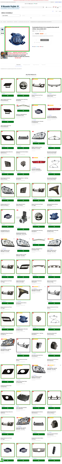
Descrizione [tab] (18, 64)
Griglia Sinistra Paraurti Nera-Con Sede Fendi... (6, 386)
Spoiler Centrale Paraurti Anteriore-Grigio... (51, 281)
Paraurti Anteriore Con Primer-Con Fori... (53, 308)
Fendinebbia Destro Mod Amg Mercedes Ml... (37, 231)
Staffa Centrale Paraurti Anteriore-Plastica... (51, 412)
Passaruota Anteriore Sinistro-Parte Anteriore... (37, 412)
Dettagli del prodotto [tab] (26, 64)
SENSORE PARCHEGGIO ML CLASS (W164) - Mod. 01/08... (21, 234)
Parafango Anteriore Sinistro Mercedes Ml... (52, 205)
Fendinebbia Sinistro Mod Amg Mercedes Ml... (21, 100)
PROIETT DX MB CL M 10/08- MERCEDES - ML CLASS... (21, 255)
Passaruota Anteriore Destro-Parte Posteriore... (52, 434)
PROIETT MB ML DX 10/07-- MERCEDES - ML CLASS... (5, 251)
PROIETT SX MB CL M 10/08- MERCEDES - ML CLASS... (37, 148)
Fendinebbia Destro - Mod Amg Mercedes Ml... (37, 334)
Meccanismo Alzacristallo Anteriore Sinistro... (52, 334)
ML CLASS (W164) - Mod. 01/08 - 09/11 (36, 97)
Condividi (34, 46)
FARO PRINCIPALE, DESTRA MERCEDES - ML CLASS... (52, 369)
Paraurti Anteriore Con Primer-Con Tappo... (37, 205)
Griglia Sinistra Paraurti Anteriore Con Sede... (20, 281)
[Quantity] (36, 40)
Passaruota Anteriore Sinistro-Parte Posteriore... (53, 360)
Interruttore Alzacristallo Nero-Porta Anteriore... (37, 356)
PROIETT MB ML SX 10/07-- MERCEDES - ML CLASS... (52, 251)
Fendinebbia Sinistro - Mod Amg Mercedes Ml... (22, 179)
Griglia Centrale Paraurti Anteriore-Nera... (51, 96)
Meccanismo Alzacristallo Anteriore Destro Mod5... (52, 179)
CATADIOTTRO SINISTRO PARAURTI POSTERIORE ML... (52, 117)
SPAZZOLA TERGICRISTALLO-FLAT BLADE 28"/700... (21, 115)
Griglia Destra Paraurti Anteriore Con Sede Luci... (7, 334)
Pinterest (42, 46)
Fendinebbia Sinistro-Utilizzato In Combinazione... (37, 122)
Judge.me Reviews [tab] (36, 64)
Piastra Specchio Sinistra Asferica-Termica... (5, 179)
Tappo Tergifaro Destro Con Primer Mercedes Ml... (6, 126)
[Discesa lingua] (60, 11)
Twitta (38, 46)
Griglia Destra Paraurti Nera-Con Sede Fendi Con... (7, 152)
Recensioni (43, 64)
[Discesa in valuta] (56, 11)
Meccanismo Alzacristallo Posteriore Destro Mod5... (52, 152)
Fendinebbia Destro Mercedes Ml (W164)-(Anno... (52, 231)
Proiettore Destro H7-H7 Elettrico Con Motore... (5, 205)
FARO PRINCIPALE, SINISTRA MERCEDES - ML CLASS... (37, 290)
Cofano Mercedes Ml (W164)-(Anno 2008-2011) (21, 408)
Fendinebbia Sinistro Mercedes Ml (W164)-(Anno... (22, 329)
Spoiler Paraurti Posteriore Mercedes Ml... (37, 281)
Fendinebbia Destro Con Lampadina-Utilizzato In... (5, 231)
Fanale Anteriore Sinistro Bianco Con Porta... (22, 152)
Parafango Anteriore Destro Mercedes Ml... (21, 303)
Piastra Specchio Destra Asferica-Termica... (20, 205)
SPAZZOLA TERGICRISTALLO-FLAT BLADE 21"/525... (37, 249)
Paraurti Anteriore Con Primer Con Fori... (37, 96)
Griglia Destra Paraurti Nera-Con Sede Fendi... (7, 412)
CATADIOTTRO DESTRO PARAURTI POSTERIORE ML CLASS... (36, 169)
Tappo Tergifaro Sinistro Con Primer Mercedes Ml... (6, 100)
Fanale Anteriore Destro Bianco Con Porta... (37, 439)
